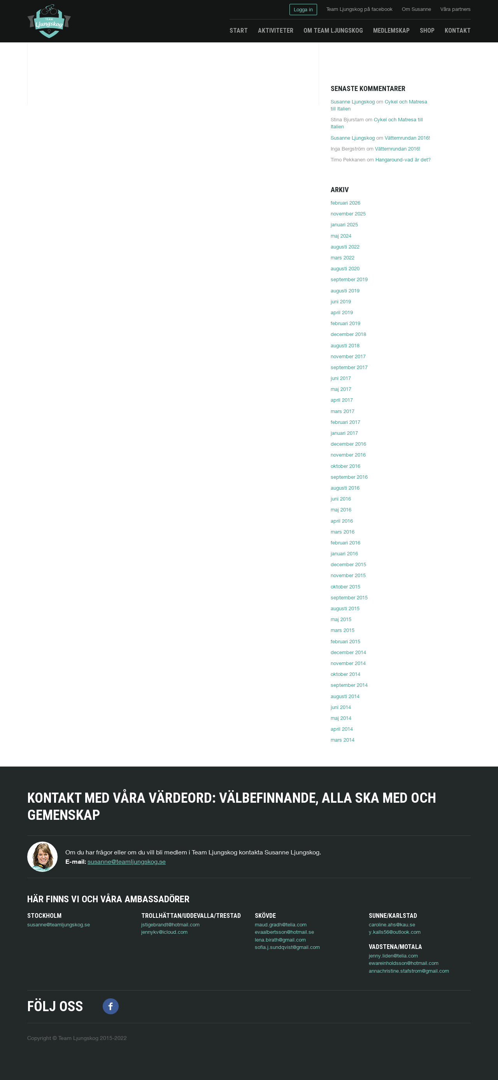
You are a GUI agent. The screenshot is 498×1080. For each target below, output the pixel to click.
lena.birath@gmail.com (280, 939)
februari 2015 (345, 641)
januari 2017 (344, 433)
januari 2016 (344, 553)
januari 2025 (344, 224)
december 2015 (348, 564)
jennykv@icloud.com (164, 932)
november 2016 (348, 455)
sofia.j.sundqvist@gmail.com (287, 947)
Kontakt (458, 30)
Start (239, 30)
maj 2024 (341, 236)
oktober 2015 (345, 586)
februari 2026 (345, 203)
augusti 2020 (345, 268)
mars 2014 (342, 740)
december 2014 (348, 652)
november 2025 (348, 213)
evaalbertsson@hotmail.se (284, 932)
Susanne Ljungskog (353, 101)
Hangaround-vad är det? (403, 159)
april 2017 (342, 400)
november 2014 (348, 663)
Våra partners (455, 9)
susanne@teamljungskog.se (127, 861)
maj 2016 (341, 509)
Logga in (303, 9)
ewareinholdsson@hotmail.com (62, 978)
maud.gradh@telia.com (281, 924)
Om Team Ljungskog (333, 30)
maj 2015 (341, 619)
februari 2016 (345, 542)
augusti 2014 (345, 696)
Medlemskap (391, 30)
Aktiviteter (275, 30)
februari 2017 (345, 422)
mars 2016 (342, 532)
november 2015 (348, 575)
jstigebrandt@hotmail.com (170, 924)
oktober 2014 (345, 674)
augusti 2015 (345, 608)
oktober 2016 (345, 466)
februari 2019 (345, 323)
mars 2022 (342, 257)
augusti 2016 (345, 488)
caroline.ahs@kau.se (392, 924)
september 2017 (349, 367)
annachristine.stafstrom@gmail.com (67, 986)
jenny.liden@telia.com (51, 971)
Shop (427, 30)
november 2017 (348, 356)
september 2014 (349, 685)
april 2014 (342, 729)
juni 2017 (341, 378)
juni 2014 (341, 707)
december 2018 (348, 334)
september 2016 (349, 477)
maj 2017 (341, 389)
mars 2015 (342, 630)
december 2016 (348, 444)
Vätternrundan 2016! (407, 138)
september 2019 (349, 279)
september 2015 (349, 597)
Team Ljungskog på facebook (359, 9)
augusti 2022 (345, 246)
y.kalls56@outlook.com (395, 932)
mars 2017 (342, 411)
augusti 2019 (345, 290)
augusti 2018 (345, 345)
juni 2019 (341, 301)
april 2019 (342, 312)
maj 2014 (341, 718)
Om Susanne (416, 9)
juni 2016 (341, 498)
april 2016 (342, 521)
